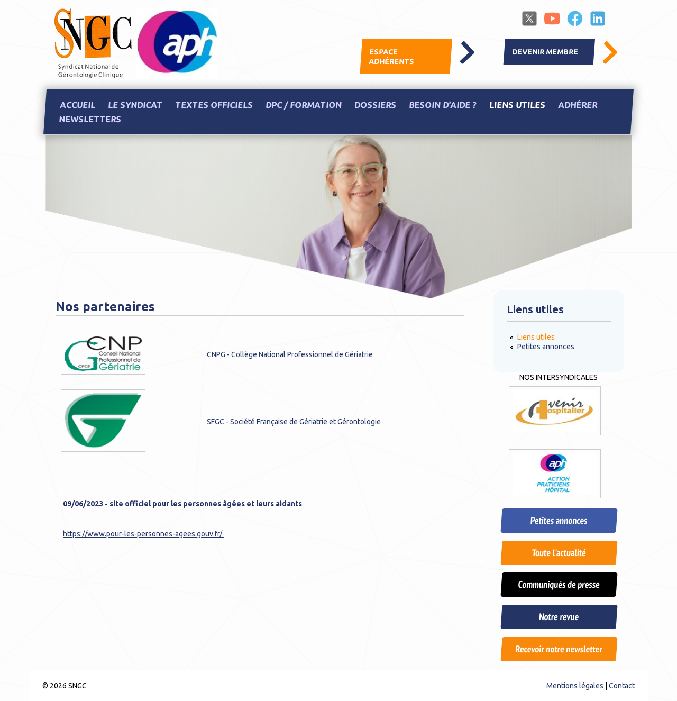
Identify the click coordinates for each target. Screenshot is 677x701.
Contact (622, 685)
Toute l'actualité (558, 553)
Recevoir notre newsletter (558, 649)
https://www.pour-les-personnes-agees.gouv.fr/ (143, 534)
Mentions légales (574, 685)
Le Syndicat (134, 105)
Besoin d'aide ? (442, 105)
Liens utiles (517, 105)
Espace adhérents (391, 57)
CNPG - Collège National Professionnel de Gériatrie (290, 354)
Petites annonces (545, 346)
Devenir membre (545, 52)
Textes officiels (214, 105)
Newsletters (89, 119)
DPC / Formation (303, 105)
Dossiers (375, 105)
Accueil (77, 105)
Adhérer (577, 105)
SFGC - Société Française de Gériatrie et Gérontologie (294, 421)
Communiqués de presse (558, 584)
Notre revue (558, 617)
